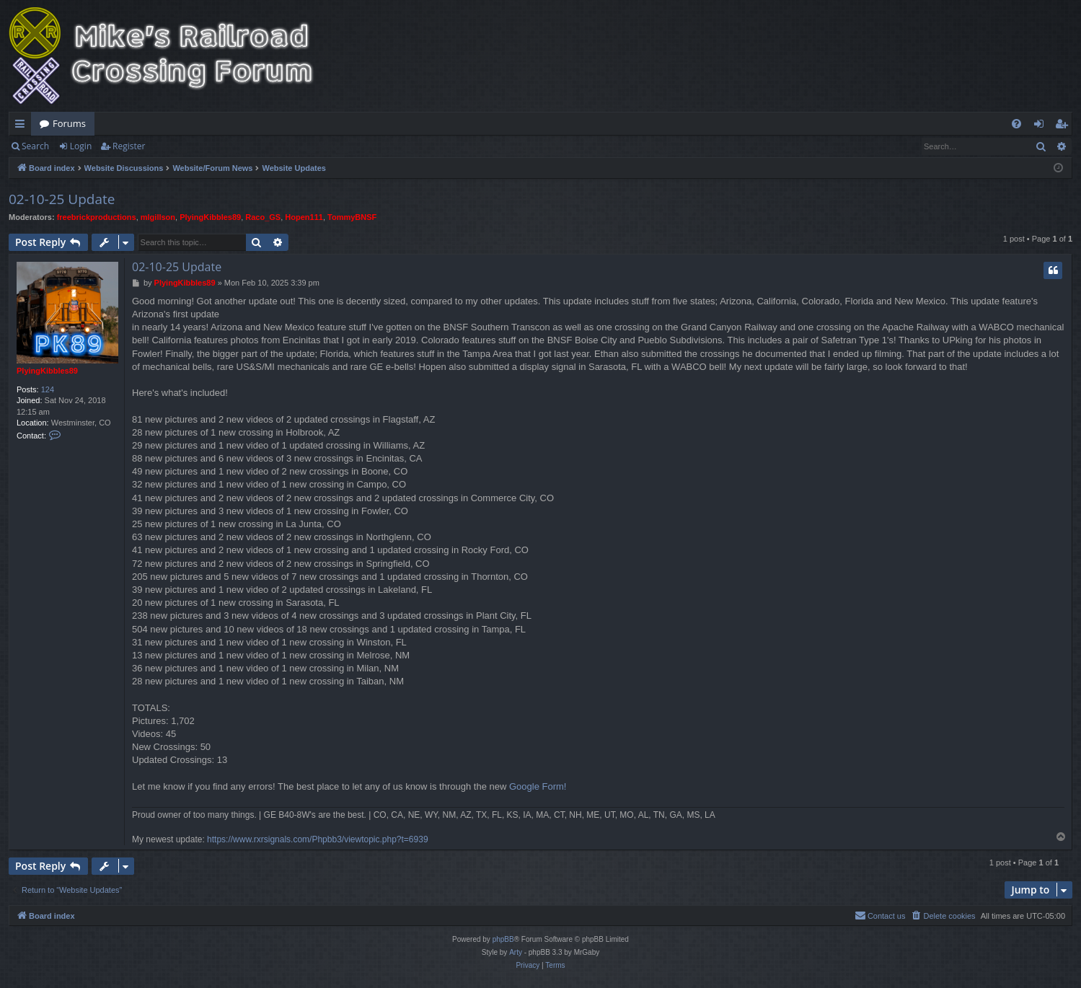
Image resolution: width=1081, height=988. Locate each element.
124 (47, 389)
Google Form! (537, 786)
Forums (69, 123)
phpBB (503, 939)
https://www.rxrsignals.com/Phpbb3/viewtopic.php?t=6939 (317, 839)
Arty (515, 952)
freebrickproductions (96, 217)
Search (35, 146)
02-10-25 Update (62, 199)
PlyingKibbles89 (210, 217)
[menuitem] (1016, 124)
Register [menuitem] (1064, 126)
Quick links (22, 126)
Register (128, 146)
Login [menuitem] (1041, 126)
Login (81, 146)
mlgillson (158, 217)
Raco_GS (263, 217)
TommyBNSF (351, 217)
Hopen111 (304, 217)
